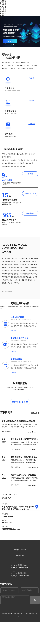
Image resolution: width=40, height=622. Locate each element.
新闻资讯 (3, 13)
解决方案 (3, 11)
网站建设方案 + (30, 193)
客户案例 (3, 9)
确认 (34, 599)
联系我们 (3, 15)
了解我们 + (30, 173)
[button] (13, 44)
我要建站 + (30, 213)
